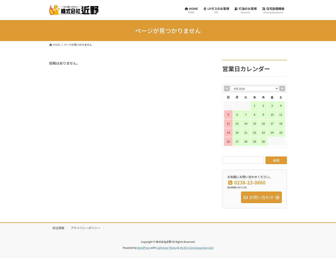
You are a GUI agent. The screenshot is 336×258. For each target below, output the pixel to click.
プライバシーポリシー (85, 228)
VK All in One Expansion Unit (196, 247)
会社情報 (58, 228)
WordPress (143, 247)
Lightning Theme (166, 247)
